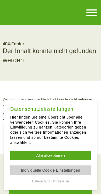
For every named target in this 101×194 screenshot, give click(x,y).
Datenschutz (41, 181)
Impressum (61, 181)
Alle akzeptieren (50, 155)
